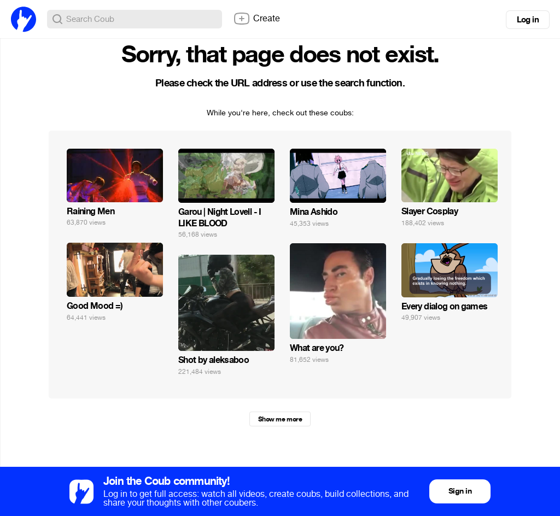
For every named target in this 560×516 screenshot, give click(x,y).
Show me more (280, 419)
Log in (528, 19)
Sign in (459, 491)
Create (256, 18)
